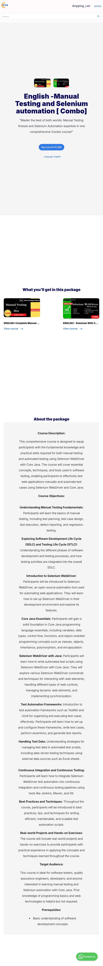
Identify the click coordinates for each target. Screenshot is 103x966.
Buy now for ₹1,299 (51, 147)
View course (13, 328)
